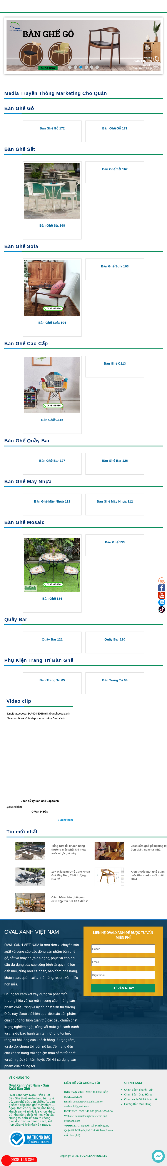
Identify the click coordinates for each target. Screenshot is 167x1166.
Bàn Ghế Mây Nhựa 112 (115, 501)
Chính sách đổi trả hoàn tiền (141, 1099)
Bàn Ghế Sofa (21, 246)
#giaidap (30, 718)
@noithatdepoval (17, 713)
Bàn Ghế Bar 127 (52, 460)
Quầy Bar (15, 619)
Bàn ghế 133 (115, 542)
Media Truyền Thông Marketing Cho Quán (55, 93)
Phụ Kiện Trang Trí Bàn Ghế (38, 660)
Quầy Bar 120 (114, 639)
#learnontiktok (15, 718)
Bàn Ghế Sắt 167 (115, 169)
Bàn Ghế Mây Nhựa (28, 481)
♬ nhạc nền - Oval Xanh (50, 718)
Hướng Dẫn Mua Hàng (137, 1104)
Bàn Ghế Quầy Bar (27, 440)
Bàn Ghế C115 (52, 420)
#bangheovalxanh (59, 713)
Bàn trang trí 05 (52, 680)
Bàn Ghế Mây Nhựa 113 (52, 501)
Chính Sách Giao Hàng (138, 1094)
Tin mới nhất (22, 831)
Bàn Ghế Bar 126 (115, 460)
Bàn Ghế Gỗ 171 (114, 128)
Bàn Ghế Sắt (19, 149)
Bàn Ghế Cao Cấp (26, 343)
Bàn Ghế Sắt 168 (52, 225)
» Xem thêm (65, 820)
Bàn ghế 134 (52, 598)
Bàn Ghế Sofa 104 (52, 322)
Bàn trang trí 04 (115, 680)
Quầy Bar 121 (52, 639)
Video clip (19, 701)
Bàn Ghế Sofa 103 (115, 266)
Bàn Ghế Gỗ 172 (52, 128)
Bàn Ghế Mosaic (24, 522)
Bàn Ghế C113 (115, 363)
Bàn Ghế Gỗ (19, 108)
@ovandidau (14, 806)
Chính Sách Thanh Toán (138, 1089)
